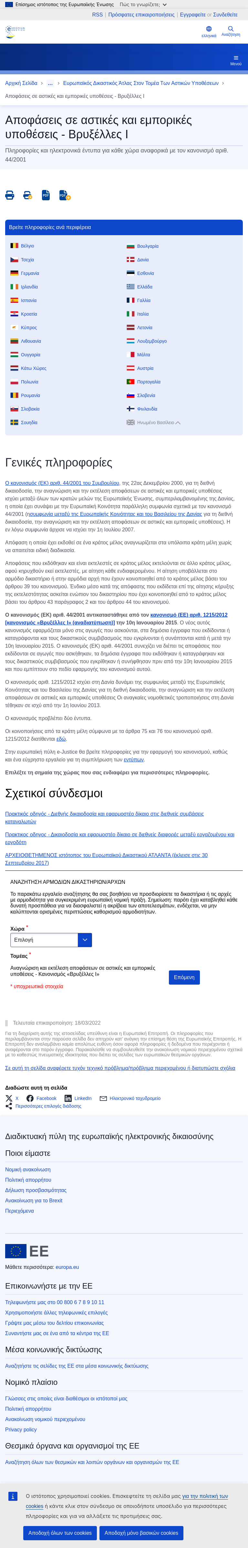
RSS (97, 14)
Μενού (236, 60)
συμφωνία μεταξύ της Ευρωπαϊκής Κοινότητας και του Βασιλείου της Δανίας (116, 514)
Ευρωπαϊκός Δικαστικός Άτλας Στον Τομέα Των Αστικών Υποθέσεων (141, 83)
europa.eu (67, 1267)
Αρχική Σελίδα (21, 83)
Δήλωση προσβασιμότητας (36, 1190)
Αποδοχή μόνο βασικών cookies (141, 1533)
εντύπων (134, 759)
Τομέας (19, 956)
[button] (13, 1098)
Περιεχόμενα (19, 1211)
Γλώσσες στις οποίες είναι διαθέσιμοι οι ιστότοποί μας (66, 1398)
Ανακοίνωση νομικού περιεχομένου (45, 1419)
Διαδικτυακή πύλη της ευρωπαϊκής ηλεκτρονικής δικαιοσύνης (109, 1136)
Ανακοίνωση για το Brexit (33, 1200)
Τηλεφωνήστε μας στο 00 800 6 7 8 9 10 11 (54, 1302)
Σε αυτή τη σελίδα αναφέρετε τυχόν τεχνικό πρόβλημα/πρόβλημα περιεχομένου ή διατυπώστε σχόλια (120, 1068)
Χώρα (17, 929)
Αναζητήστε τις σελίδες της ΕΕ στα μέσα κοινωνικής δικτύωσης (77, 1366)
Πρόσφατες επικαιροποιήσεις (141, 14)
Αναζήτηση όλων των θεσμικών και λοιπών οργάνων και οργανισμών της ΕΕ (92, 1462)
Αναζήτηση (231, 31)
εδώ (61, 739)
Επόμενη (184, 977)
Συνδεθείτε (225, 14)
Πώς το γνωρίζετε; (143, 4)
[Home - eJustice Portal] (15, 32)
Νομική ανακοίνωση (28, 1169)
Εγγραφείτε (193, 14)
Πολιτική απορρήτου (28, 1180)
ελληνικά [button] (209, 32)
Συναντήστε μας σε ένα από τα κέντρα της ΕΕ (57, 1333)
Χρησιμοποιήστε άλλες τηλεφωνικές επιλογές (56, 1312)
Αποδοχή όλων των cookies (60, 1533)
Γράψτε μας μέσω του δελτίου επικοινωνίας (54, 1323)
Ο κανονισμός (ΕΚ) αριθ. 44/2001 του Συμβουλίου (62, 483)
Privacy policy (21, 1429)
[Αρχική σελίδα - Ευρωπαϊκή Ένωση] (26, 1251)
